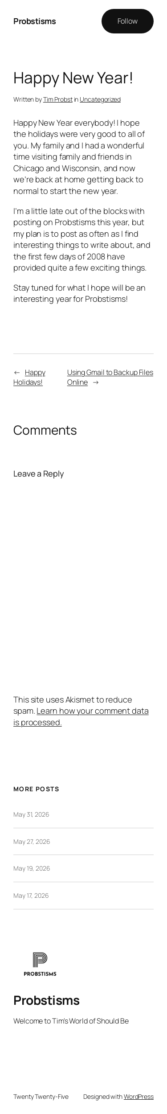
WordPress (139, 1096)
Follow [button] (128, 21)
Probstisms (34, 21)
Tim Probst (58, 99)
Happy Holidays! (29, 377)
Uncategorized (100, 99)
